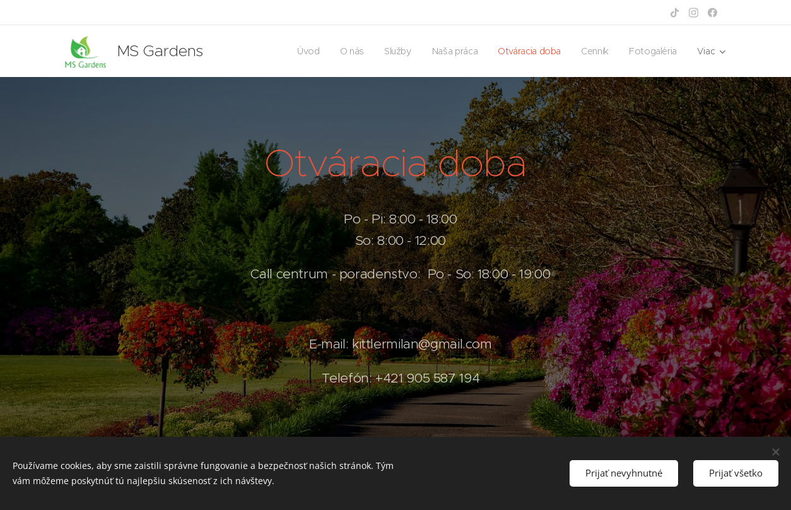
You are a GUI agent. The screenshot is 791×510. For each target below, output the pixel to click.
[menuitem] (304, 51)
